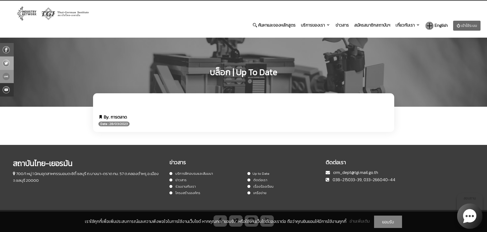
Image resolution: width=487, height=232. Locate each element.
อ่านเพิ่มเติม (360, 221)
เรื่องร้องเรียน (260, 186)
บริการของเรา (313, 25)
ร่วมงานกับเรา (182, 186)
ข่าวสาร (342, 25)
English (436, 26)
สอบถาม (470, 211)
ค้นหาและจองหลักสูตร (274, 25)
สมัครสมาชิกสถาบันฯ (372, 25)
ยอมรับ (388, 222)
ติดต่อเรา (257, 180)
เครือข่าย (256, 192)
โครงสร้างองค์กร (184, 192)
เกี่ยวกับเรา (405, 25)
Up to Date (258, 173)
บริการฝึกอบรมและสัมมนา (191, 173)
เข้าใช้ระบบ (467, 25)
